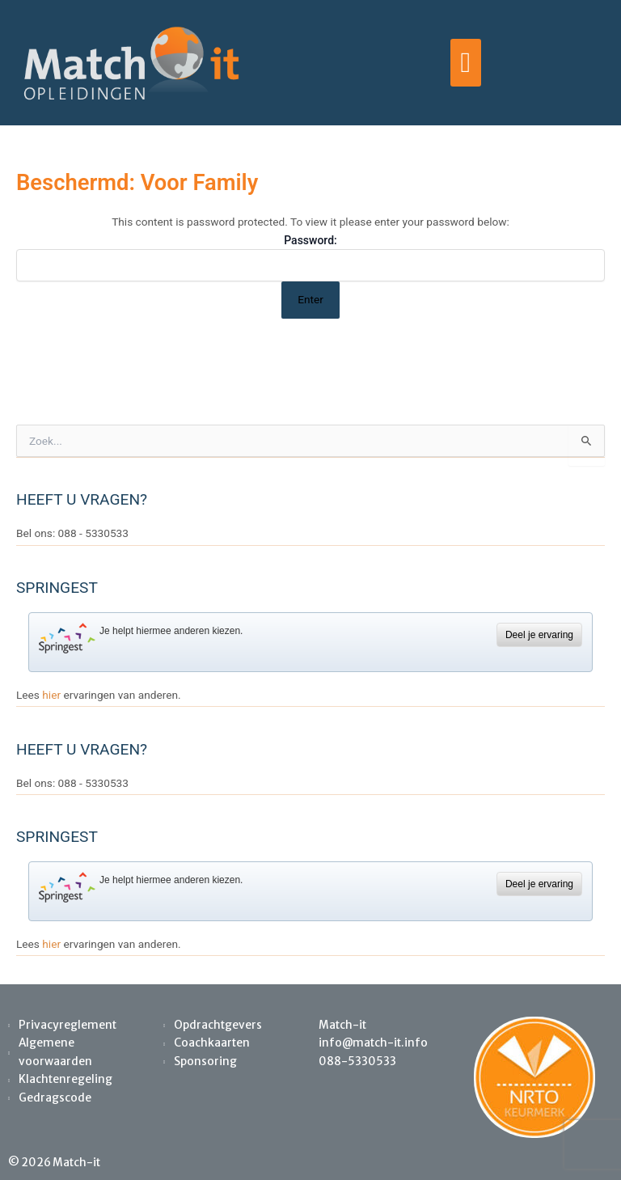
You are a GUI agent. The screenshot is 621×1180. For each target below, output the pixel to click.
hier (51, 694)
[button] (465, 63)
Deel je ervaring (539, 635)
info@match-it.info (373, 1043)
